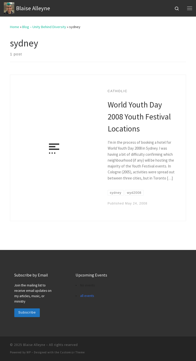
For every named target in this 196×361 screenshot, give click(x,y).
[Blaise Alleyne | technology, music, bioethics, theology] (9, 7)
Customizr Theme (72, 352)
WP (29, 352)
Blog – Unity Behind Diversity (44, 27)
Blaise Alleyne (34, 345)
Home (14, 27)
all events (87, 296)
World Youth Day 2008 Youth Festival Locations (139, 116)
